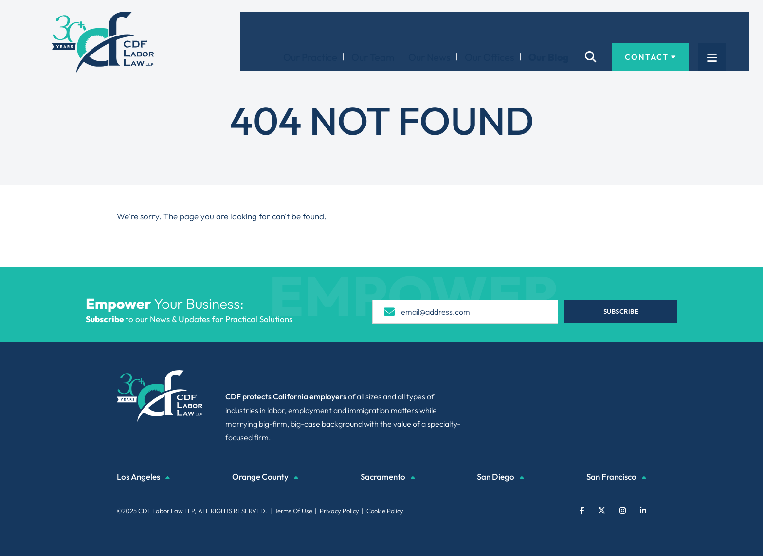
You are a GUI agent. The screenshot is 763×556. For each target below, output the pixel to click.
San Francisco (616, 477)
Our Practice (334, 27)
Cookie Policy (384, 511)
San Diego (500, 477)
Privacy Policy (339, 511)
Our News (453, 27)
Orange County (265, 477)
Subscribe (621, 311)
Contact (674, 27)
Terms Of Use (293, 511)
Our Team (396, 27)
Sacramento (388, 477)
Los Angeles (143, 477)
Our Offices (513, 27)
